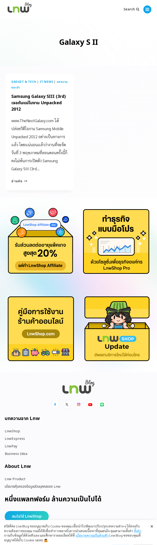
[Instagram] (78, 404)
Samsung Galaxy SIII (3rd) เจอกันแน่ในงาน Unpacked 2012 (38, 102)
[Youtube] (90, 404)
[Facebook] (55, 404)
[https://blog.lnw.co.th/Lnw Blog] (20, 9)
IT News (46, 82)
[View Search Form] (131, 9)
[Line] (102, 404)
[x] (67, 404)
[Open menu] (147, 9)
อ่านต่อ (19, 181)
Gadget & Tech (23, 82)
